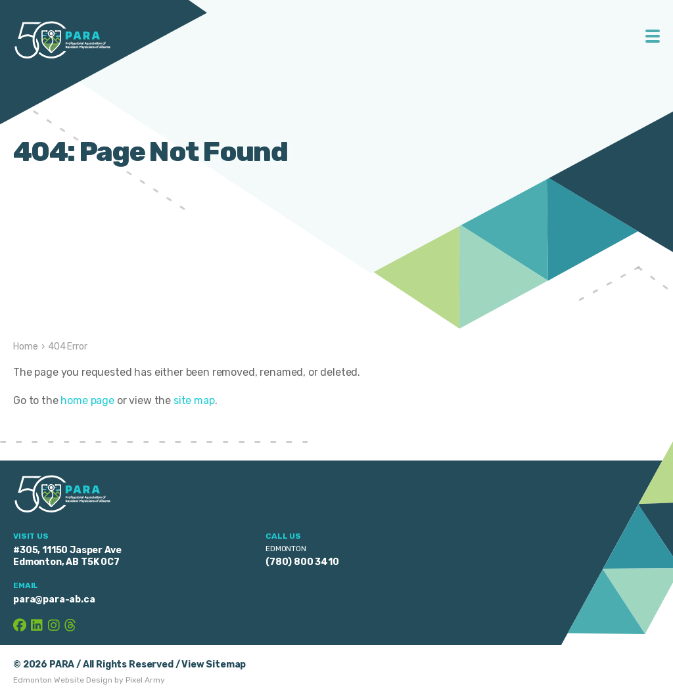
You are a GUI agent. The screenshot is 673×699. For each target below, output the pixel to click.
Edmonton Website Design (62, 680)
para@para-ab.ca (54, 599)
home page (87, 400)
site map (194, 400)
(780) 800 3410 (302, 562)
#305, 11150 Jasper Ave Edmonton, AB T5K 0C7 (67, 556)
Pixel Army (145, 680)
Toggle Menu (653, 36)
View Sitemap (213, 664)
